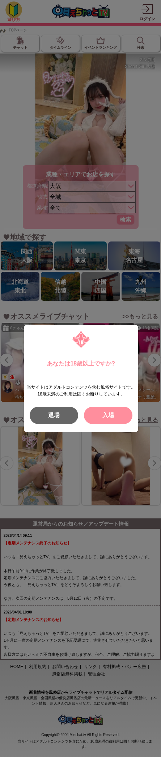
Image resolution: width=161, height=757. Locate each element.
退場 (54, 415)
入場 (108, 415)
